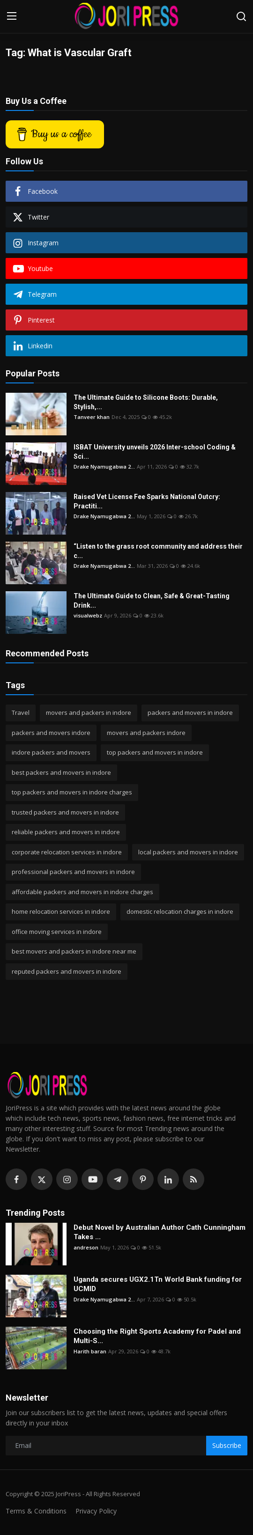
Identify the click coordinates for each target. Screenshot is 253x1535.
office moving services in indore (57, 931)
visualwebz (88, 615)
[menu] (11, 16)
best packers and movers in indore (61, 772)
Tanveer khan (92, 416)
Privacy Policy (96, 1510)
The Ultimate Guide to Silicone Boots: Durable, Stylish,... (146, 402)
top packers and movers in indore (155, 752)
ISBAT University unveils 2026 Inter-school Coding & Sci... (155, 451)
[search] (241, 16)
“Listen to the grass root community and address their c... (158, 551)
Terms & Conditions (36, 1510)
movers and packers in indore (88, 712)
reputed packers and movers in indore (66, 971)
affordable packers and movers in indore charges (82, 892)
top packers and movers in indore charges (72, 792)
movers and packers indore (146, 732)
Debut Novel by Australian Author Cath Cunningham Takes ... (160, 1232)
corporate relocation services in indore (67, 852)
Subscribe (226, 1445)
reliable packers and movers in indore (66, 832)
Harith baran (90, 1351)
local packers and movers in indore (188, 852)
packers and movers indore (51, 732)
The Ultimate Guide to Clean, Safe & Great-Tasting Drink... (152, 600)
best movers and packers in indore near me (74, 951)
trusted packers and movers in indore (65, 812)
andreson (86, 1247)
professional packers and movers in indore (73, 871)
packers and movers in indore (190, 712)
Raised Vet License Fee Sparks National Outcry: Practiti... (147, 501)
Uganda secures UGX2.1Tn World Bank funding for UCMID (158, 1284)
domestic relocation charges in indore (179, 911)
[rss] (193, 1179)
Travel (21, 712)
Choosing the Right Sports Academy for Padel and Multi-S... (157, 1336)
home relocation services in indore (61, 911)
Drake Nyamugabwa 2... (104, 466)
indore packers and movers (51, 752)
